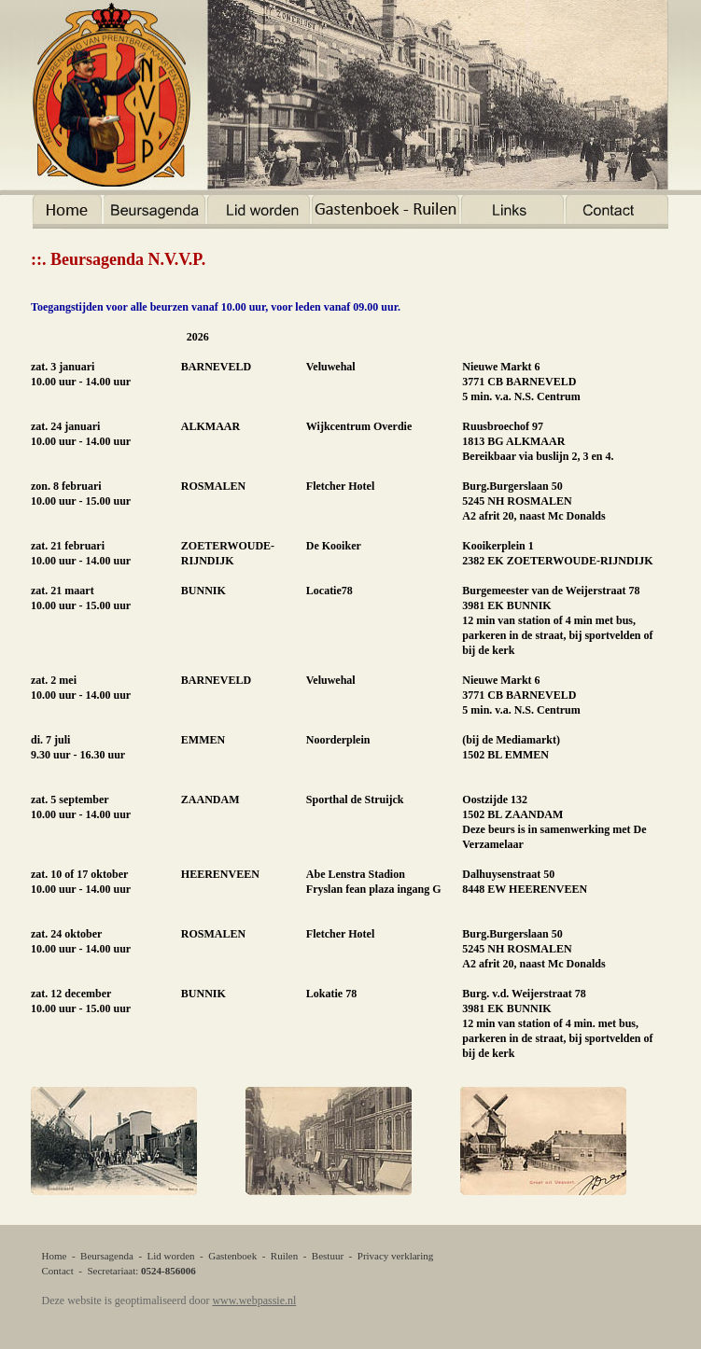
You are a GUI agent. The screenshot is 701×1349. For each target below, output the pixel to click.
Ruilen (284, 1255)
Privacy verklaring (396, 1255)
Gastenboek (232, 1255)
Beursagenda (106, 1255)
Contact (58, 1270)
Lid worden (171, 1255)
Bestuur (327, 1255)
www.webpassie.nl (254, 1300)
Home (54, 1255)
